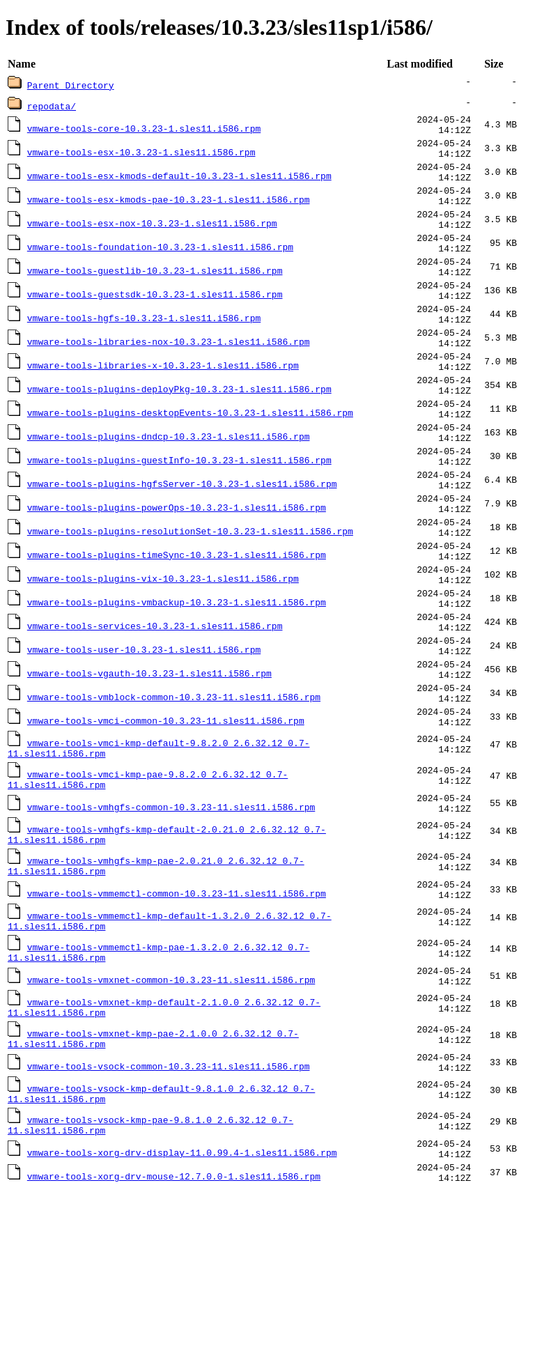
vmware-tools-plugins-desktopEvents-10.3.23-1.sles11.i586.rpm (190, 464)
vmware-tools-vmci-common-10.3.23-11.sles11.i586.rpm (165, 827)
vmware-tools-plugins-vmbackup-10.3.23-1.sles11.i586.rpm (176, 687)
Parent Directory (70, 85)
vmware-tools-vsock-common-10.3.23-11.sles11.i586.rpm (168, 1206)
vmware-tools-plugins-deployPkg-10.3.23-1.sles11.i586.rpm (179, 437)
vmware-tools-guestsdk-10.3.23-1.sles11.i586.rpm (155, 325)
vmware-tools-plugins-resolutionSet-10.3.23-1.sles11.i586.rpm (190, 604)
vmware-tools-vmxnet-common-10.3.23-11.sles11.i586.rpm (171, 1111)
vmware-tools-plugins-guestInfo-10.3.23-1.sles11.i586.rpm (179, 520)
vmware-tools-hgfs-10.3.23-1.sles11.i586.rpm (144, 353)
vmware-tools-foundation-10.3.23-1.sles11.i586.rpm (160, 269)
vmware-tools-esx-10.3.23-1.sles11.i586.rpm (141, 158)
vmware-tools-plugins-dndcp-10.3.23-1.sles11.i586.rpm (168, 492)
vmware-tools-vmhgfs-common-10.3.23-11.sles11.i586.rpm (171, 921)
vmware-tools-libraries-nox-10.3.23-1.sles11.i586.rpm (168, 381)
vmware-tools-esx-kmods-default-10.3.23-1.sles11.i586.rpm (179, 186)
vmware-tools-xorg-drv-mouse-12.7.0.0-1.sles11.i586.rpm (173, 1328)
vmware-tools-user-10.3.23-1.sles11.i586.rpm (144, 743)
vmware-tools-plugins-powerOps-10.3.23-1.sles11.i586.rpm (176, 576)
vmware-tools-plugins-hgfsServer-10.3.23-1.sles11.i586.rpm (182, 548)
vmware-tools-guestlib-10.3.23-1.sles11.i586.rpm (155, 297)
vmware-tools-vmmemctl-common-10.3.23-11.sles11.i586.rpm (176, 1016)
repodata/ (51, 106)
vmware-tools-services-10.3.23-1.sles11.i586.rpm (155, 715)
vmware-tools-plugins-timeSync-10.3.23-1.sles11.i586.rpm (176, 632)
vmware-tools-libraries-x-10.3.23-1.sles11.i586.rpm (163, 409)
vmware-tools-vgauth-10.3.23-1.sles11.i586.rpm (149, 771)
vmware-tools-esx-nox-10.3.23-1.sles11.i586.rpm (152, 241)
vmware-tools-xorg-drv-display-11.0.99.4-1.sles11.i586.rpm (182, 1300)
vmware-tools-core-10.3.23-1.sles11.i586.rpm (144, 130)
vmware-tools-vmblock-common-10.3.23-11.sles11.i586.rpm (173, 799)
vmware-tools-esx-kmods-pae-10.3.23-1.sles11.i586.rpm (168, 214)
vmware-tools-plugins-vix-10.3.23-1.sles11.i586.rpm (163, 659)
